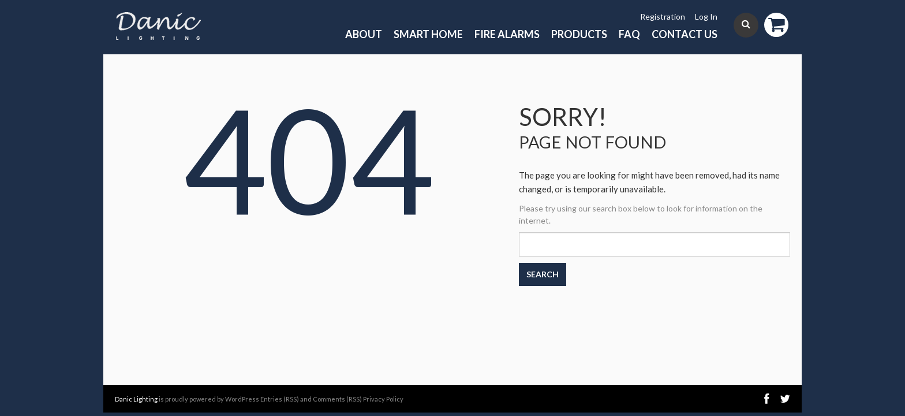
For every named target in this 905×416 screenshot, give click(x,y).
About (363, 34)
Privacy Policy (383, 399)
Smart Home (428, 34)
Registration (662, 16)
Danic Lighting (136, 399)
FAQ (629, 34)
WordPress (242, 399)
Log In (706, 16)
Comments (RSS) (337, 399)
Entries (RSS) (279, 399)
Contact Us (684, 34)
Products (579, 34)
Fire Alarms (507, 34)
